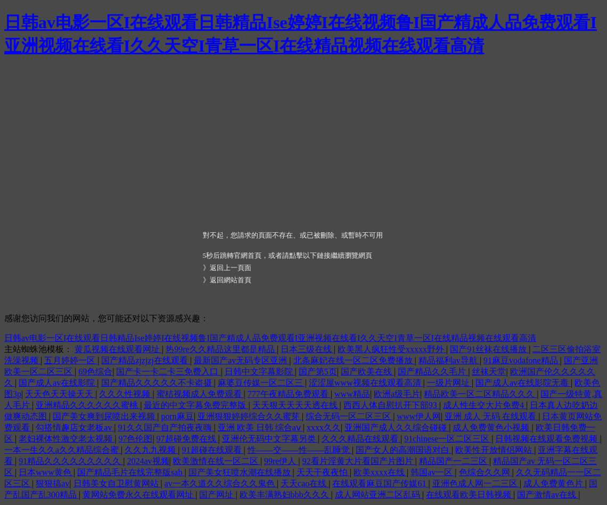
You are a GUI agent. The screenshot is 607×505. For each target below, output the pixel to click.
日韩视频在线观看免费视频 (547, 438)
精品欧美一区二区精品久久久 (480, 393)
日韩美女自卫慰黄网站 (117, 483)
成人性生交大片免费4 (484, 405)
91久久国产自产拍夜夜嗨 (166, 427)
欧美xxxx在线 (380, 472)
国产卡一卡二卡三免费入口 (168, 371)
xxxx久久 (324, 427)
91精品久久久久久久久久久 (71, 461)
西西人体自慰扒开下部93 (391, 405)
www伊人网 (419, 416)
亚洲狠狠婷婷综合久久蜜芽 (250, 416)
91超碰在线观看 (213, 449)
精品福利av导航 (449, 360)
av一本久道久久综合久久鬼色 (221, 483)
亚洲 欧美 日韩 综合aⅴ (260, 427)
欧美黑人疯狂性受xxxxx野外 (392, 349)
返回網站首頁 (230, 280)
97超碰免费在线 (187, 438)
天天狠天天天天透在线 (296, 405)
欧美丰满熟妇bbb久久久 (285, 494)
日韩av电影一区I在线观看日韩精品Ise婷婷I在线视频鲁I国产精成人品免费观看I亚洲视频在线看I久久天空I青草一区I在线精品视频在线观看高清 (270, 338)
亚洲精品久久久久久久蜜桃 (88, 405)
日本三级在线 (307, 349)
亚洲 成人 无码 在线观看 (491, 416)
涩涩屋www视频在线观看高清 (366, 382)
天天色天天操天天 (60, 393)
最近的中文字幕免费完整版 (196, 405)
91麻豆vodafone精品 (521, 360)
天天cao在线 (305, 483)
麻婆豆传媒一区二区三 (261, 382)
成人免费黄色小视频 (492, 427)
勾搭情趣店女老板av (75, 427)
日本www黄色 (46, 472)
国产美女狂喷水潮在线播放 (240, 472)
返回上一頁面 (230, 268)
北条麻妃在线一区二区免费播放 (354, 360)
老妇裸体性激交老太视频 (66, 438)
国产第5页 (318, 371)
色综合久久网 (485, 472)
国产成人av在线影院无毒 (523, 382)
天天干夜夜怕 (323, 472)
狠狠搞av (52, 483)
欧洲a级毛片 (397, 393)
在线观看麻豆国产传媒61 (380, 483)
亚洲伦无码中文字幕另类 (270, 438)
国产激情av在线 (547, 494)
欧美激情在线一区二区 (216, 461)
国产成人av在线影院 (58, 382)
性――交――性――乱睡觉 (300, 449)
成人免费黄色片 (554, 483)
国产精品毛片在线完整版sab (130, 472)
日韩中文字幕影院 (260, 371)
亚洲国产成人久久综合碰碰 (396, 427)
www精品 (352, 393)
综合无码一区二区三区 (349, 416)
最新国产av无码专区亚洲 (241, 360)
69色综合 (95, 371)
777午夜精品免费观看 (289, 393)
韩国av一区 (433, 472)
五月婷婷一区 (70, 360)
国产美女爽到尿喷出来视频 (105, 416)
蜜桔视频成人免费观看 (200, 393)
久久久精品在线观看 (361, 438)
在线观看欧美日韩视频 (469, 494)
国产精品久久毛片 (433, 371)
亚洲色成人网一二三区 (476, 483)
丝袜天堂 (489, 371)
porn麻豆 (177, 416)
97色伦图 (135, 438)
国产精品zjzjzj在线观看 (145, 360)
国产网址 (217, 494)
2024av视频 (148, 461)
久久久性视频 (125, 393)
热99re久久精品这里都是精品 (221, 349)
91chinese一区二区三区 (447, 438)
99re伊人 (281, 461)
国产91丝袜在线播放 (489, 349)
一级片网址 (449, 382)
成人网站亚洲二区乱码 (378, 494)
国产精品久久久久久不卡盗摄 (157, 382)
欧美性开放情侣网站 (494, 449)
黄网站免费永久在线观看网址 (139, 494)
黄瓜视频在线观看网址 (118, 349)
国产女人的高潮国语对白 (404, 449)
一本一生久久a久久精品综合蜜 (62, 449)
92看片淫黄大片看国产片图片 (358, 461)
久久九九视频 (151, 449)
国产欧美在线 (367, 371)
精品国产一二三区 (454, 461)
